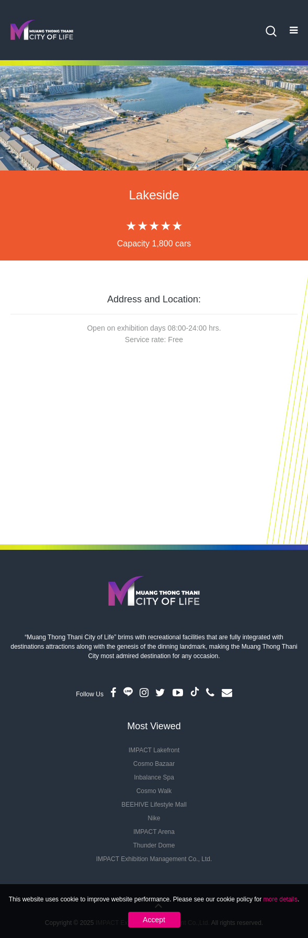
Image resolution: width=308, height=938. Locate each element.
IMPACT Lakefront (154, 750)
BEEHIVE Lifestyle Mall (154, 804)
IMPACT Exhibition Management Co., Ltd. (154, 859)
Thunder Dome (154, 845)
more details (281, 899)
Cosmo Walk (154, 791)
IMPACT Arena (154, 831)
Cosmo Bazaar (154, 763)
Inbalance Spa (154, 777)
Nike (153, 818)
